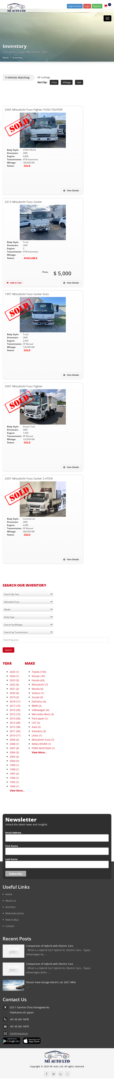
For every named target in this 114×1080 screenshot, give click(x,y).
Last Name (11, 859)
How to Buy (12, 919)
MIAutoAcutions (14, 913)
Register (97, 6)
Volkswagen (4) (40, 710)
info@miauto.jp (19, 1033)
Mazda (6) (37, 688)
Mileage (67, 82)
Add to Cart (14, 283)
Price (54, 82)
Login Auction (74, 6)
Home (6, 57)
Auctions (10, 907)
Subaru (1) (38, 693)
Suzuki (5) (37, 697)
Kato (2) (36, 727)
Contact (9, 926)
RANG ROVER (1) (41, 744)
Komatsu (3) (39, 731)
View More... (17, 790)
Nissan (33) (38, 676)
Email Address (13, 832)
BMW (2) (36, 705)
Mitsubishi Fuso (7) (43, 739)
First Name (11, 845)
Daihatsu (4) (39, 701)
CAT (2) (36, 722)
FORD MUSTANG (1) (43, 748)
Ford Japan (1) (40, 718)
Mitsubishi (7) (40, 684)
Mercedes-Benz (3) (43, 714)
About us (10, 900)
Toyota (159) (39, 671)
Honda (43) (38, 680)
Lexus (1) (37, 735)
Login (87, 6)
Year (79, 82)
